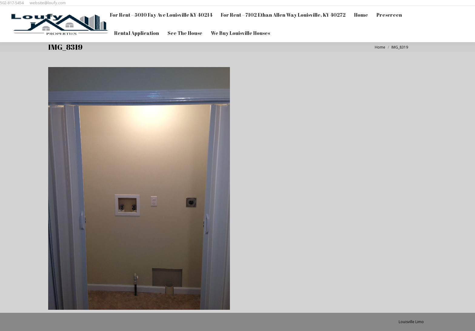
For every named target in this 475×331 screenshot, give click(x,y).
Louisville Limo (411, 321)
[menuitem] (161, 15)
